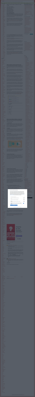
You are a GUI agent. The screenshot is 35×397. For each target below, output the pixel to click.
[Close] (26, 190)
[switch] (23, 199)
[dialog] (17, 198)
